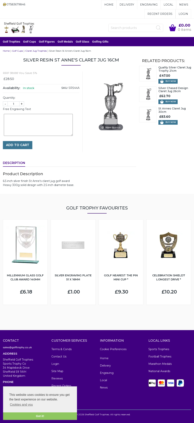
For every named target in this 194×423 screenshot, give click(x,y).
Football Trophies (159, 356)
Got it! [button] (40, 416)
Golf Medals (65, 41)
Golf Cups (29, 41)
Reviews (57, 378)
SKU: (64, 88)
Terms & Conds (61, 349)
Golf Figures (47, 41)
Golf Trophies (11, 41)
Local (168, 4)
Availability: (11, 88)
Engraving (149, 4)
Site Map (57, 371)
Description (14, 163)
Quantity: (9, 97)
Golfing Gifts (100, 41)
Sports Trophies (158, 349)
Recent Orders (159, 14)
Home (109, 4)
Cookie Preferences (113, 349)
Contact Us (58, 356)
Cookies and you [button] (21, 404)
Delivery (127, 4)
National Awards (159, 371)
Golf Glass (82, 41)
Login (183, 14)
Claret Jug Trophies (36, 50)
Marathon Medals (160, 364)
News (183, 4)
